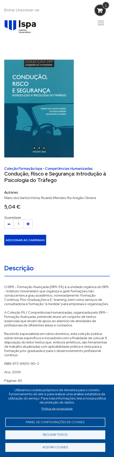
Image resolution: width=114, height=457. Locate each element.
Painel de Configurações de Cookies (55, 422)
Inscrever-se (28, 10)
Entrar (9, 10)
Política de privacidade (57, 409)
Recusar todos (55, 435)
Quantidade (12, 217)
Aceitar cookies (55, 447)
